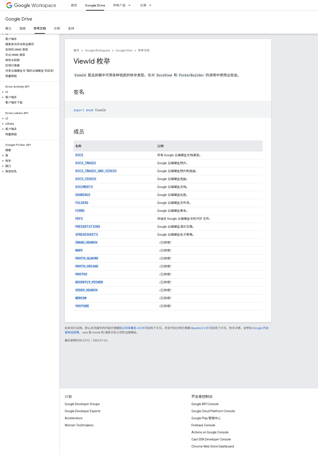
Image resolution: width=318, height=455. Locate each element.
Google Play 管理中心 (206, 418)
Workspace (35, 5)
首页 (74, 5)
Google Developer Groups (82, 404)
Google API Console (205, 404)
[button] (29, 33)
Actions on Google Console (210, 432)
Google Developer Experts (82, 411)
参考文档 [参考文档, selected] (40, 28)
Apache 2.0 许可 (201, 328)
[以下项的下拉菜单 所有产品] (130, 5)
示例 (57, 28)
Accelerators (74, 418)
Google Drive (18, 19)
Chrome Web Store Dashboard (212, 446)
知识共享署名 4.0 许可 (133, 328)
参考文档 (144, 50)
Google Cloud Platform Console (213, 411)
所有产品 (119, 5)
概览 (8, 28)
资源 (143, 5)
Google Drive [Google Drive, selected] (95, 5)
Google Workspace (97, 50)
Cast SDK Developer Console (211, 439)
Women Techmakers (79, 425)
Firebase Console (203, 425)
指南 (22, 28)
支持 (71, 28)
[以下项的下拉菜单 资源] (151, 5)
